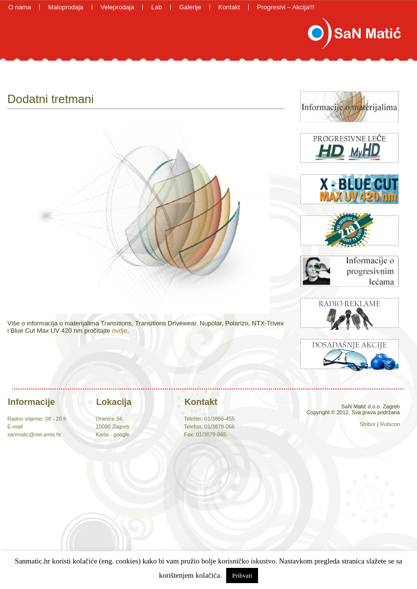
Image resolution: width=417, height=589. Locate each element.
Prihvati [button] (242, 575)
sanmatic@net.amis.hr (34, 434)
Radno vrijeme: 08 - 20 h (36, 419)
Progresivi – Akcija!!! (285, 7)
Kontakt (229, 7)
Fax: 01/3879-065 (205, 434)
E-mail (15, 426)
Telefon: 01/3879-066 (209, 426)
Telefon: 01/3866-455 (209, 419)
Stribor (367, 424)
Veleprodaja (117, 7)
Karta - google (113, 434)
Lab (156, 7)
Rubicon (390, 424)
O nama (19, 7)
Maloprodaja (65, 7)
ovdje (119, 330)
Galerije (190, 7)
